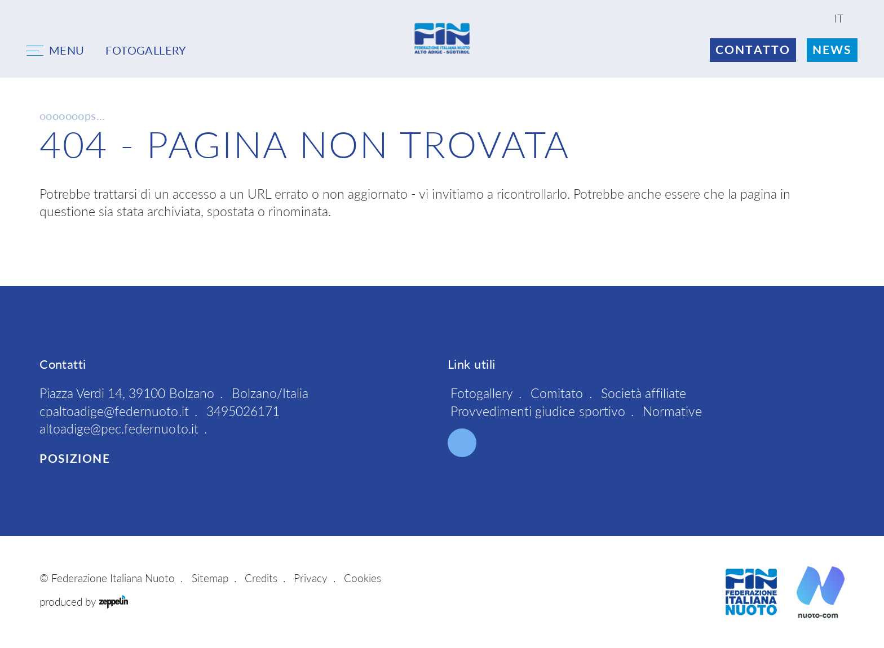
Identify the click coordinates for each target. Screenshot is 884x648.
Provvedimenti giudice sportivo (537, 411)
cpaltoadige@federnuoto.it (114, 411)
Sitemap (210, 577)
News (832, 49)
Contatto (752, 49)
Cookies (362, 577)
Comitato (557, 393)
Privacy (311, 577)
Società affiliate (643, 393)
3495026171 (243, 411)
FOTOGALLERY (145, 50)
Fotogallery (481, 393)
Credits (261, 577)
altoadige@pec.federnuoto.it (118, 428)
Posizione (74, 458)
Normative (672, 411)
